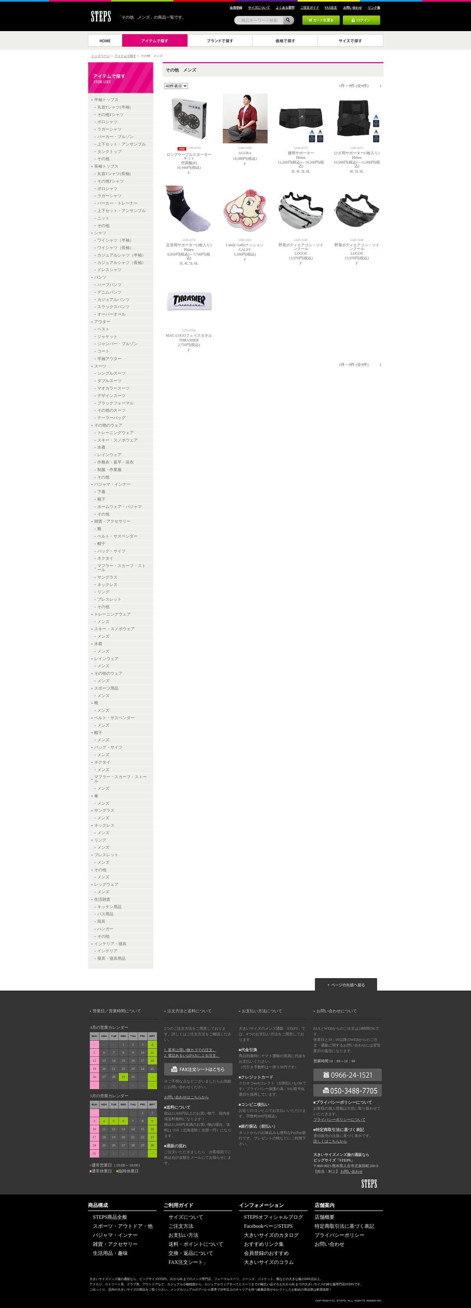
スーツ (100, 366)
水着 (101, 447)
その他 (103, 159)
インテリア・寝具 (110, 944)
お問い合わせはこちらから (186, 1097)
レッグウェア (106, 884)
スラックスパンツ (113, 307)
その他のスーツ (111, 410)
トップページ (100, 56)
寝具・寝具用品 (111, 958)
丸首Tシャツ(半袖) (114, 107)
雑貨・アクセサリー (112, 521)
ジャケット (107, 337)
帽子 (101, 544)
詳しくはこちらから (330, 1141)
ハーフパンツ (109, 285)
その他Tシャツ (110, 115)
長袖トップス (106, 166)
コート (103, 351)
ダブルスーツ (109, 381)
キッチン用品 (109, 907)
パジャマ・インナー (112, 484)
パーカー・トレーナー (117, 203)
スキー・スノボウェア (117, 440)
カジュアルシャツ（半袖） (121, 255)
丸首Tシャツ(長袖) (114, 174)
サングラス (107, 577)
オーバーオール (111, 314)
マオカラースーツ (113, 388)
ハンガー (105, 929)
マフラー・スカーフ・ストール (121, 568)
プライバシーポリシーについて (339, 1119)
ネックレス (107, 585)
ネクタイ (105, 558)
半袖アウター (109, 359)
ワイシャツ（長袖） (115, 248)
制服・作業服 (109, 470)
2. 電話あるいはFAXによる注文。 (192, 1055)
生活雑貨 (102, 899)
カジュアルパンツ (113, 300)
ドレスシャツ (109, 270)
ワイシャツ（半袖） (115, 240)
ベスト (103, 329)
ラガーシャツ (109, 129)
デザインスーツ (111, 396)
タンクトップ (109, 152)
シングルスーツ (111, 373)
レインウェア (109, 455)
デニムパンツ (109, 292)
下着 (101, 492)
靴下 (101, 499)
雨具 (101, 921)
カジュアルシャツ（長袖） (121, 263)
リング (103, 592)
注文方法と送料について (189, 1011)
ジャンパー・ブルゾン (117, 344)
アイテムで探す (125, 56)
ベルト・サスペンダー (117, 536)
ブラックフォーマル (115, 403)
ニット (103, 218)
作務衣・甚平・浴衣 (115, 462)
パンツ (100, 277)
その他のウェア (108, 425)
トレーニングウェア (115, 433)
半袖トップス (106, 100)
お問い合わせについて (336, 1011)
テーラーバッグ (111, 418)
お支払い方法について (262, 1011)
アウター (102, 322)
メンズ (103, 622)
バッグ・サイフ (111, 551)
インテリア (107, 951)
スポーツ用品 (106, 688)
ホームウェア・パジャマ (119, 507)
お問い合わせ (351, 1171)
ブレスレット (109, 599)
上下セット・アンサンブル (121, 144)
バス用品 (105, 914)
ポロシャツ (107, 122)
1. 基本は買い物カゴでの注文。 (190, 1050)
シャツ (100, 233)
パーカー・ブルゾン (115, 137)
